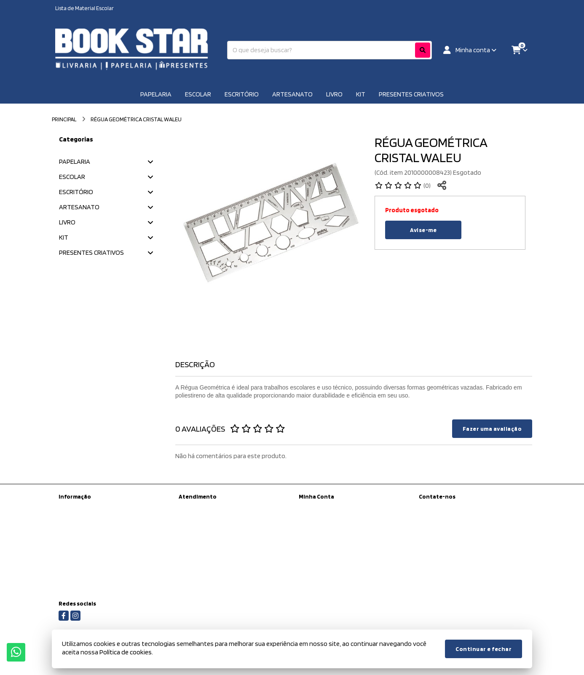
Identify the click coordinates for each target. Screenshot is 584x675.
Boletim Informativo (323, 529)
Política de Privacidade (86, 547)
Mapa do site (194, 518)
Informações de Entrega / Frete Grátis (105, 537)
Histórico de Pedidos (324, 518)
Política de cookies (81, 569)
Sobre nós (71, 526)
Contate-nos (195, 507)
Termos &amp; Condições (91, 558)
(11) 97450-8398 (450, 508)
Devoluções (194, 529)
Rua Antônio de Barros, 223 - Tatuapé (465, 551)
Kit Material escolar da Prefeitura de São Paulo (107, 511)
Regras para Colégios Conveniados (102, 580)
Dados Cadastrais (320, 507)
